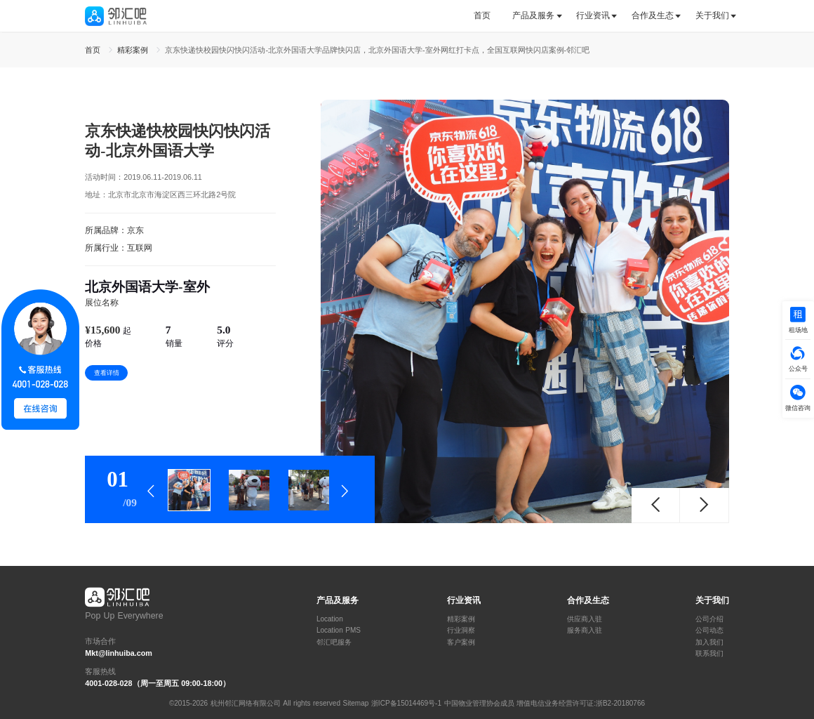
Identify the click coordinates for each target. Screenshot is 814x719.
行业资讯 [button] (593, 15)
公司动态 (709, 630)
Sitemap (356, 703)
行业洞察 (461, 630)
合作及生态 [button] (653, 15)
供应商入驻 (584, 619)
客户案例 (461, 642)
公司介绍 (709, 619)
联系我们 (709, 653)
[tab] (487, 16)
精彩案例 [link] (134, 50)
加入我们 (709, 642)
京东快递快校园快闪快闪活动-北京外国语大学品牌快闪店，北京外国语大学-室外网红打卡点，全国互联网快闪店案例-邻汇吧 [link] (377, 50)
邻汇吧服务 (334, 642)
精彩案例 (461, 619)
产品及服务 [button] (533, 15)
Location (329, 619)
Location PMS (338, 630)
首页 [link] (94, 50)
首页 (482, 15)
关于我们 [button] (712, 15)
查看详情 (106, 372)
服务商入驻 (584, 630)
